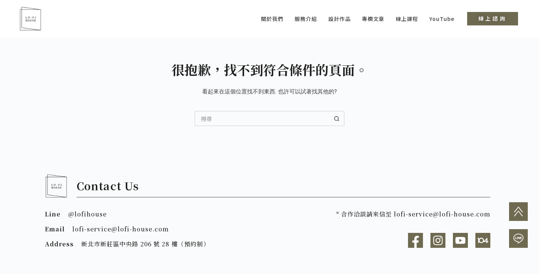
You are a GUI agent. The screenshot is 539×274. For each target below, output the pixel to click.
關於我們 (272, 18)
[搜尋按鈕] (336, 118)
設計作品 (339, 18)
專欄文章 (373, 18)
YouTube (441, 18)
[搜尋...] (262, 118)
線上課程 (407, 18)
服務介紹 (306, 18)
